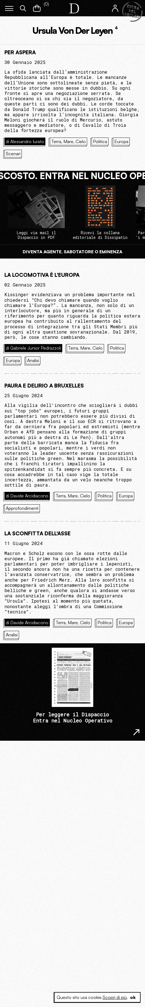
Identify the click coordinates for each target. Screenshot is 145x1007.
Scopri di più (115, 997)
